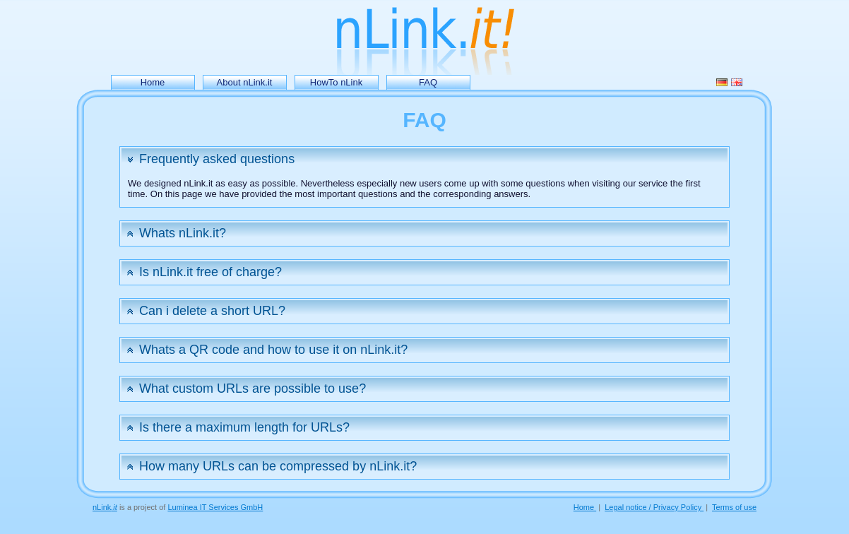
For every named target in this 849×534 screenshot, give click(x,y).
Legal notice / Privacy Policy (654, 507)
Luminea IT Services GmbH (215, 507)
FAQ (428, 82)
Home (153, 82)
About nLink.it (245, 82)
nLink (105, 507)
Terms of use (734, 507)
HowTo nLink (336, 82)
